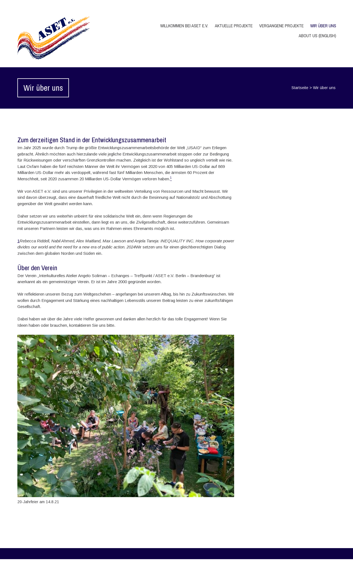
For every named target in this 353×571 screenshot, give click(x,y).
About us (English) (317, 36)
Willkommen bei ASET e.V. (184, 26)
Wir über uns (323, 26)
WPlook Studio (322, 564)
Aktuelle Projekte (234, 26)
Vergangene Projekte (281, 26)
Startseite (300, 87)
